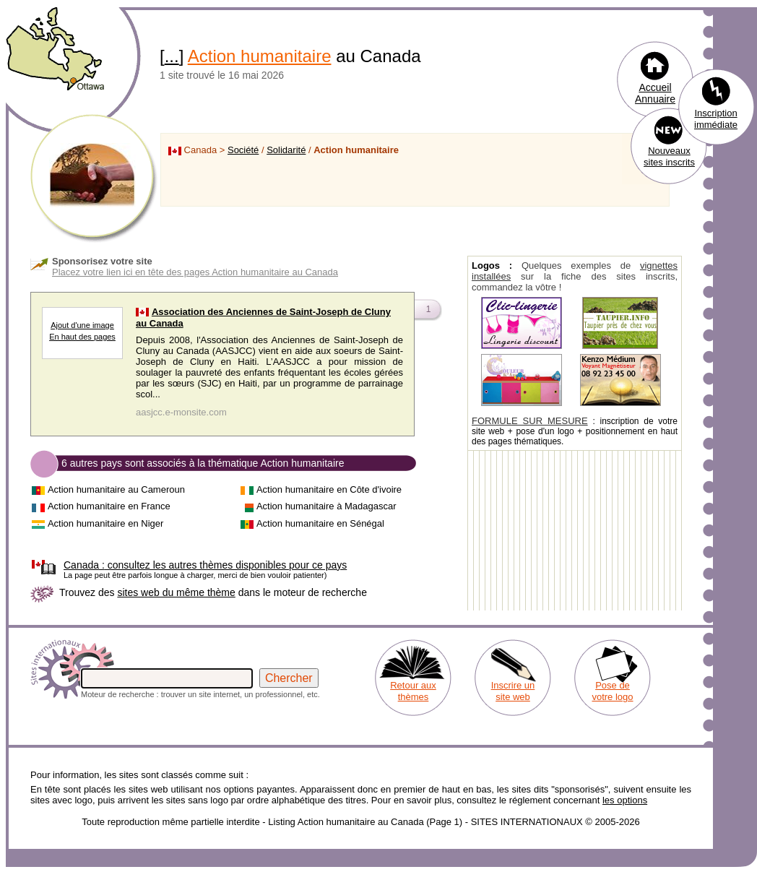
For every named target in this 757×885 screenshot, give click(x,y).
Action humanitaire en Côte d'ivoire (329, 489)
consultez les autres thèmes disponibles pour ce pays (205, 565)
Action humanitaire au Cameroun (116, 489)
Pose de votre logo (612, 691)
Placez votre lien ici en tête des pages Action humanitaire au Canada (195, 272)
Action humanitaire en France (109, 506)
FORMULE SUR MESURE (530, 420)
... (172, 56)
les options (624, 800)
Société (243, 149)
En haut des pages (82, 336)
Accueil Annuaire (655, 93)
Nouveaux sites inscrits (669, 156)
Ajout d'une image (82, 325)
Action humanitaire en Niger (105, 523)
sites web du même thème (176, 592)
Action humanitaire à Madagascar (326, 506)
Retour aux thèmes (413, 691)
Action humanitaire (260, 56)
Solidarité (286, 149)
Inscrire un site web (513, 691)
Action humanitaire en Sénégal (320, 523)
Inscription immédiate (715, 119)
